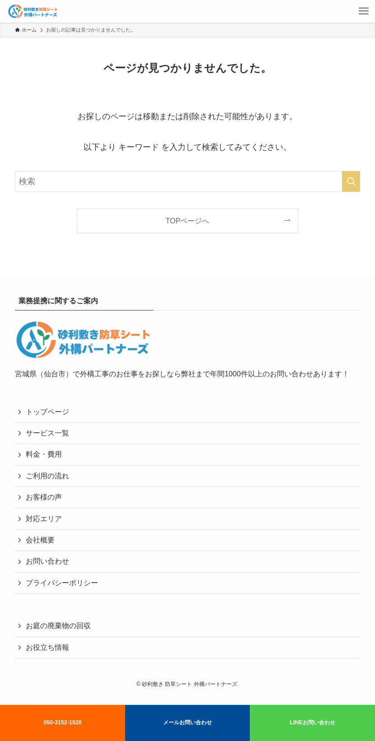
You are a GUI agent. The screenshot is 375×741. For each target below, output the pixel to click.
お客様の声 (44, 497)
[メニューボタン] (363, 11)
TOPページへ (188, 221)
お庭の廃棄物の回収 (58, 626)
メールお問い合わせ (187, 722)
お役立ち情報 (47, 647)
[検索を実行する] (351, 181)
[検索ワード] (187, 181)
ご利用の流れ (47, 476)
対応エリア (44, 519)
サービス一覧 (47, 433)
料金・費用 (44, 454)
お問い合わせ (47, 561)
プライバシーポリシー (62, 583)
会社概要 (40, 540)
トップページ (47, 412)
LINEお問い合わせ (312, 722)
